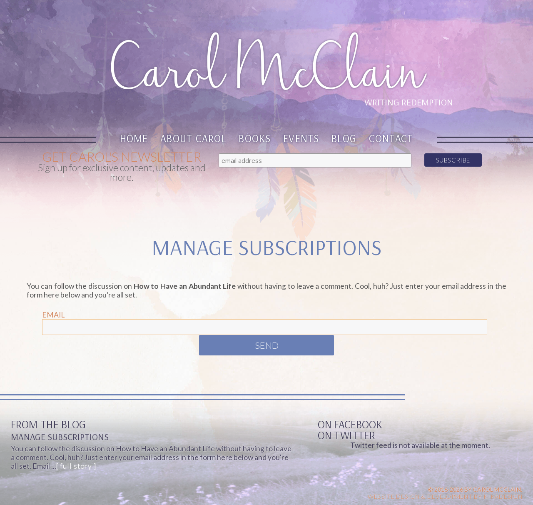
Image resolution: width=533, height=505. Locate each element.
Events (301, 138)
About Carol (193, 138)
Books (255, 138)
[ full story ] (76, 466)
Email (53, 314)
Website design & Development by (445, 496)
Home (134, 138)
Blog (343, 138)
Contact (391, 138)
